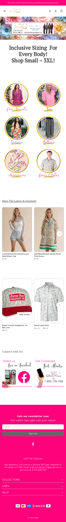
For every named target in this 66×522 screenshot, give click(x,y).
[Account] (55, 11)
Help (33, 492)
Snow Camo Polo (41, 325)
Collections (33, 479)
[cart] (61, 11)
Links (33, 486)
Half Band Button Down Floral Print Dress (47, 255)
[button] (59, 234)
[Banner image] (33, 28)
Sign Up (33, 433)
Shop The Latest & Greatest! (19, 201)
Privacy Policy (33, 518)
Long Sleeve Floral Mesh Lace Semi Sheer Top (15, 255)
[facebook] (33, 444)
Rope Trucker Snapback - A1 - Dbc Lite (15, 326)
